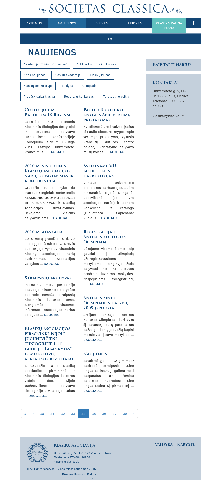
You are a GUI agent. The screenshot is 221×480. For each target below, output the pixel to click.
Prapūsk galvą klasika (39, 86)
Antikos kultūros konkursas (96, 54)
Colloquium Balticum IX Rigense (48, 102)
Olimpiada (89, 75)
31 (52, 403)
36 (104, 403)
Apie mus (33, 23)
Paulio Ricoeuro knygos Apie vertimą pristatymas (106, 105)
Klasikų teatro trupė (38, 75)
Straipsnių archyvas (48, 268)
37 (115, 403)
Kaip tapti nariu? (172, 55)
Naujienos (63, 23)
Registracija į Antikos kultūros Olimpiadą (104, 227)
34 (83, 403)
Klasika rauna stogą (156, 25)
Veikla (95, 23)
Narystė (186, 435)
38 (125, 403)
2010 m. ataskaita (44, 222)
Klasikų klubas (100, 64)
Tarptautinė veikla (116, 86)
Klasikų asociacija (110, 9)
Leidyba (125, 23)
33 (73, 403)
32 (63, 403)
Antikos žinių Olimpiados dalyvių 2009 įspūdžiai (106, 293)
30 (42, 403)
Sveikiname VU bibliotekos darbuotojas (99, 161)
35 (94, 403)
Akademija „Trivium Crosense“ (45, 54)
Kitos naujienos (34, 64)
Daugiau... (57, 141)
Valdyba (164, 435)
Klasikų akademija (68, 64)
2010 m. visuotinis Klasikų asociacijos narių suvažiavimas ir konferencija (49, 163)
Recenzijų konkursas (79, 86)
